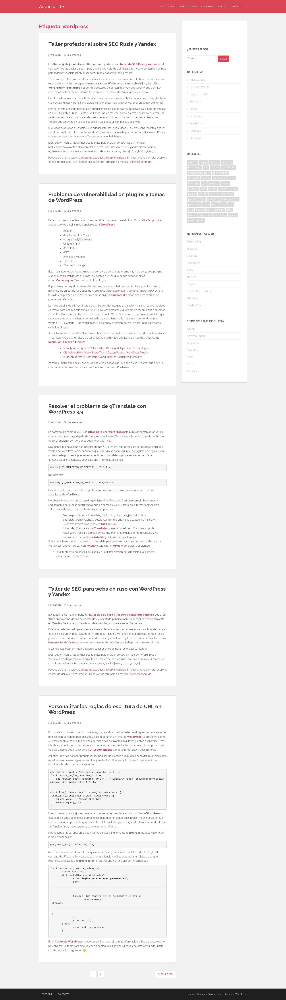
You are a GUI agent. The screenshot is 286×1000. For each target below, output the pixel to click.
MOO (190, 357)
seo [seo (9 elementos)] (231, 204)
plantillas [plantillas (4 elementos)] (212, 199)
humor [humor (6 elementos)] (225, 183)
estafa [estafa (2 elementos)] (232, 178)
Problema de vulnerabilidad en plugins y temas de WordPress (106, 197)
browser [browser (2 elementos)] (214, 162)
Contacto (236, 6)
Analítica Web (188, 6)
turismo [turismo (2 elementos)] (192, 215)
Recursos (195, 130)
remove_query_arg (140, 290)
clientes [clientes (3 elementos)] (215, 167)
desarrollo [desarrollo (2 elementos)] (193, 178)
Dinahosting (194, 241)
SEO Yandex (206, 6)
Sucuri (52, 342)
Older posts (165, 974)
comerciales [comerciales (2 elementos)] (229, 167)
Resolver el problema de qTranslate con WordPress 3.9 (97, 409)
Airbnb (191, 328)
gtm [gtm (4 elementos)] (204, 183)
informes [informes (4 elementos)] (193, 188)
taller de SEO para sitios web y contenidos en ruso (121, 614)
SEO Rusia (196, 138)
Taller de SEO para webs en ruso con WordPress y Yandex (107, 592)
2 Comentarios (73, 210)
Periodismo (196, 116)
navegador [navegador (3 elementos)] (227, 193)
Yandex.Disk (194, 305)
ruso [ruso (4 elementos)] (223, 204)
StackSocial (193, 371)
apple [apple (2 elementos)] (203, 162)
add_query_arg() (116, 290)
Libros (193, 108)
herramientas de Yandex (62, 642)
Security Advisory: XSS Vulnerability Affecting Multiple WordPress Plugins (106, 348)
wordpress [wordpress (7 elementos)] (220, 215)
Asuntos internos (199, 87)
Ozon (190, 364)
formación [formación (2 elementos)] (193, 183)
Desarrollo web (199, 94)
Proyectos (196, 123)
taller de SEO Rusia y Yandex (138, 64)
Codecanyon (64, 280)
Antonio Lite (51, 6)
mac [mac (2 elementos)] (235, 188)
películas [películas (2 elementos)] (192, 199)
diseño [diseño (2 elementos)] (206, 178)
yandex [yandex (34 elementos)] (233, 215)
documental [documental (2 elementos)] (219, 178)
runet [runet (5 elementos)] (206, 204)
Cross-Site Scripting (146, 220)
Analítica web (197, 79)
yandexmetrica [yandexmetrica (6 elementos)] (196, 220)
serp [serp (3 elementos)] (190, 209)
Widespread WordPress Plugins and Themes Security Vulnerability (102, 356)
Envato (79, 342)
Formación (196, 101)
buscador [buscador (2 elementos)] (227, 162)
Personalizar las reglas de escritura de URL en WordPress (104, 709)
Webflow (192, 298)
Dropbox (192, 248)
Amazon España (196, 336)
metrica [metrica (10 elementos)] (203, 193)
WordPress (108, 224)
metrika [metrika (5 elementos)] (214, 193)
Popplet (191, 284)
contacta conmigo (140, 161)
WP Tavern (65, 342)
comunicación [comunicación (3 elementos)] (220, 172)
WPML (116, 545)
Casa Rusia (193, 343)
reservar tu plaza (116, 157)
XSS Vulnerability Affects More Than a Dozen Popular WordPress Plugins (106, 352)
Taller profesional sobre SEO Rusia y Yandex (102, 44)
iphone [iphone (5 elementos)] (212, 188)
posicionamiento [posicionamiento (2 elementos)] (229, 199)
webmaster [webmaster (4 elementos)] (205, 215)
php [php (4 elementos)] (203, 199)
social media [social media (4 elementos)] (202, 209)
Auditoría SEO (168, 6)
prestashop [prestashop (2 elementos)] (194, 204)
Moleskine (193, 350)
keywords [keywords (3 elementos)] (224, 188)
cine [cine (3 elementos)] (206, 167)
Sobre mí (222, 6)
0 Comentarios (73, 54)
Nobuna (191, 277)
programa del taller (91, 157)
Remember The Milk (199, 291)
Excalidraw (193, 262)
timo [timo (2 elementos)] (229, 209)
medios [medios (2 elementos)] (192, 193)
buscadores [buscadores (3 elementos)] (194, 167)
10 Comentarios (73, 422)
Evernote (192, 255)
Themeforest (116, 295)
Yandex (57, 623)
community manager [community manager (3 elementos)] (199, 172)
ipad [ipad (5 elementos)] (203, 188)
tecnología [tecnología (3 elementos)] (218, 209)
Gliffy (190, 269)
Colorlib (212, 994)
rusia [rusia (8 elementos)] (214, 204)
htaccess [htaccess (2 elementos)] (214, 183)
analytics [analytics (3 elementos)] (192, 162)
